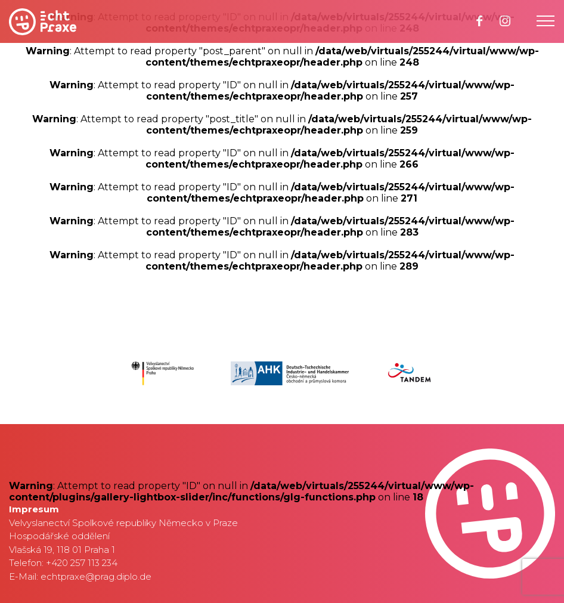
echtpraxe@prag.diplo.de (96, 576)
